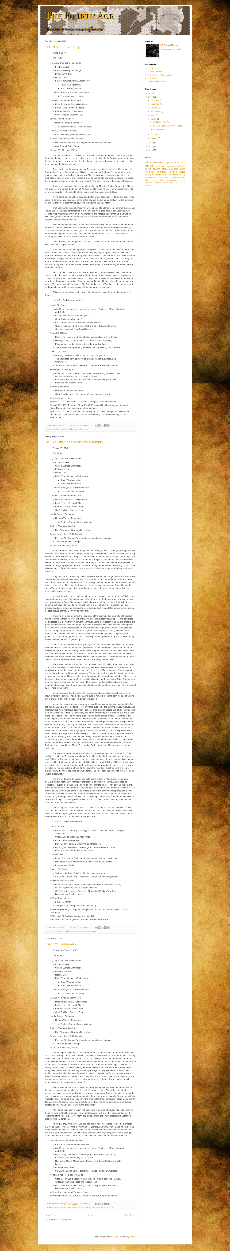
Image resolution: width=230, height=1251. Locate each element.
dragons (157, 175)
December (155, 100)
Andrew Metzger (171, 45)
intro (176, 183)
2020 (150, 93)
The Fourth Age (79, 15)
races (86, 429)
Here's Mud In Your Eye (63, 47)
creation (174, 177)
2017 (150, 146)
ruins (182, 169)
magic (74, 1207)
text (179, 177)
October (154, 108)
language (60, 429)
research (148, 183)
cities (54, 931)
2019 (150, 97)
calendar (173, 169)
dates (54, 429)
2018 (150, 143)
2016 (150, 150)
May (153, 115)
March (154, 119)
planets (160, 180)
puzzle (160, 177)
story (164, 169)
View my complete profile (171, 49)
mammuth (113, 1237)
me (153, 180)
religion (86, 931)
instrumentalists (171, 180)
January (154, 138)
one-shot (182, 180)
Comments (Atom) (64, 1220)
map (164, 175)
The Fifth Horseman (60, 944)
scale (168, 175)
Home (90, 1215)
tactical (165, 183)
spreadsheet (157, 183)
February (155, 134)
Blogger (133, 1237)
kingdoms (152, 177)
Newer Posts (51, 1215)
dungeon (149, 172)
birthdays (62, 1207)
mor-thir (160, 166)
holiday (175, 175)
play (81, 429)
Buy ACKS (152, 78)
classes (171, 183)
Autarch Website (155, 72)
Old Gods (69, 429)
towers (156, 169)
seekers (148, 185)
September (156, 111)
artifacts (55, 1207)
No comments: (86, 425)
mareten (170, 166)
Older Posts (130, 1215)
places (75, 429)
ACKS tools (152, 68)
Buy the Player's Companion (160, 75)
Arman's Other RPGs (157, 82)
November (155, 104)
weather (93, 931)
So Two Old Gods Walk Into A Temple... (75, 442)
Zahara (167, 177)
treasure (159, 162)
